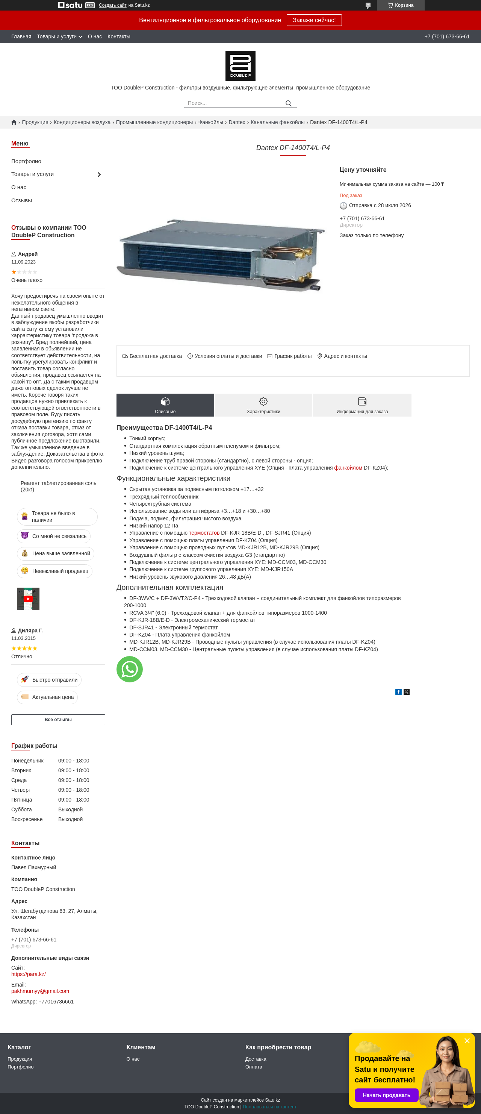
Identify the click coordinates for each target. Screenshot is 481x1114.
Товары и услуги (57, 36)
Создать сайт (113, 5)
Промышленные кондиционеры (154, 122)
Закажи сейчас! (314, 20)
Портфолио (26, 161)
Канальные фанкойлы (278, 122)
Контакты (118, 36)
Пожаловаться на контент (269, 1106)
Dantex (236, 122)
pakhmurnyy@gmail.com (40, 991)
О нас (95, 36)
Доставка (255, 1059)
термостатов (204, 533)
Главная (21, 36)
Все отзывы (58, 719)
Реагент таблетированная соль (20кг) (59, 486)
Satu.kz (272, 1100)
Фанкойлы (210, 122)
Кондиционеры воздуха (82, 122)
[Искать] (288, 103)
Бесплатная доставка (156, 356)
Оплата (253, 1067)
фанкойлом (348, 468)
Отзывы (21, 200)
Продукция (35, 122)
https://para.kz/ (28, 974)
